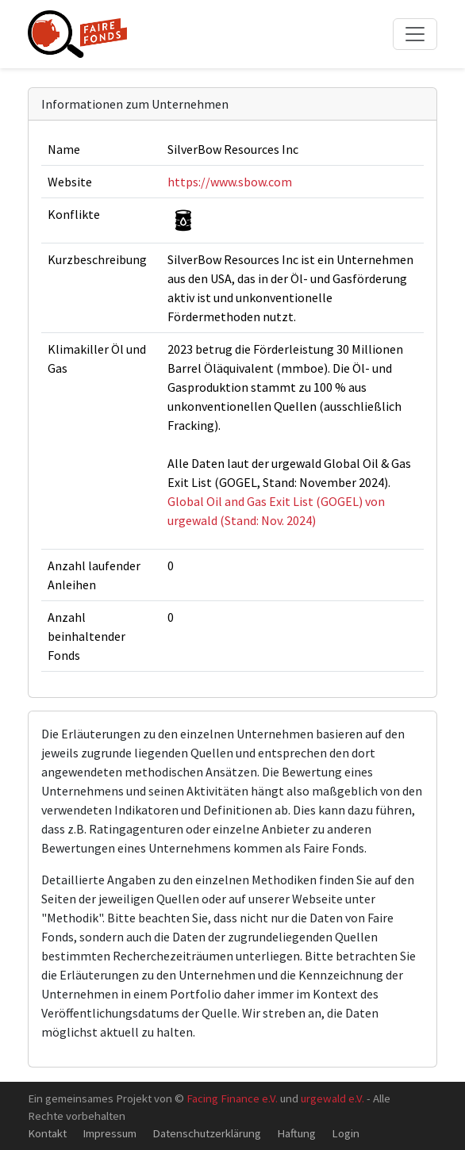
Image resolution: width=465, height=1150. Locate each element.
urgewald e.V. (332, 1098)
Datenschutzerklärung (206, 1132)
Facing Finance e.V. (232, 1098)
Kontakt (47, 1132)
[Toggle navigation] (415, 34)
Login (345, 1132)
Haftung (296, 1132)
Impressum (109, 1132)
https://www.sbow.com (229, 182)
